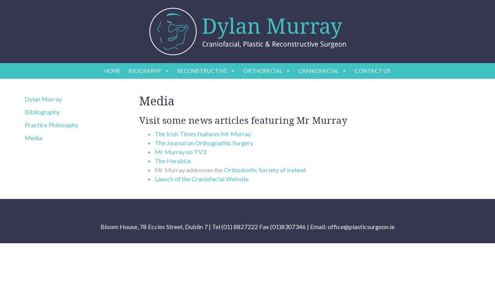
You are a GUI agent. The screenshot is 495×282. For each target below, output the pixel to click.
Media (33, 137)
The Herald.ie (173, 160)
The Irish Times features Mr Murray (203, 133)
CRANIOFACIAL (322, 70)
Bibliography (42, 112)
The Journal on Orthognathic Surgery (204, 142)
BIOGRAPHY (149, 70)
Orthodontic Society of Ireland (265, 170)
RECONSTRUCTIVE (206, 70)
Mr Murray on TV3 (180, 151)
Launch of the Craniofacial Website (202, 179)
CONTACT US (373, 70)
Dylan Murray (43, 99)
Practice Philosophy (51, 124)
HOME (112, 70)
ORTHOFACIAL (267, 70)
